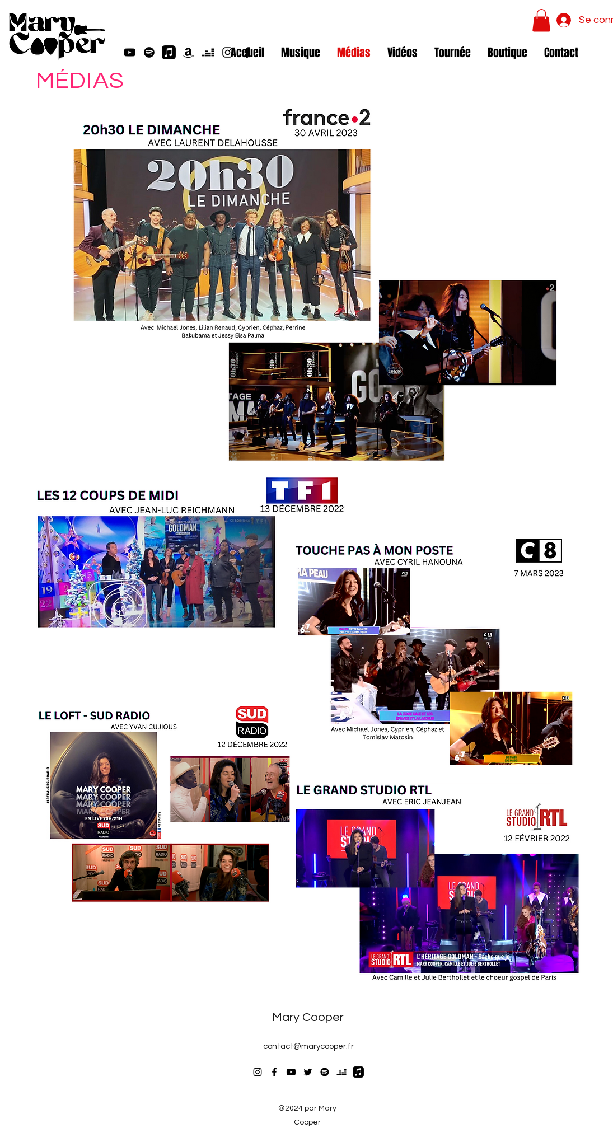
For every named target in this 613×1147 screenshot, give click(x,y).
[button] (541, 20)
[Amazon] (188, 52)
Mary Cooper (308, 1017)
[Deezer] (208, 52)
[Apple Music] (169, 52)
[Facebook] (274, 1072)
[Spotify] (149, 52)
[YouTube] (130, 52)
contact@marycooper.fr (308, 1046)
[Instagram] (257, 1072)
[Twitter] (307, 1072)
